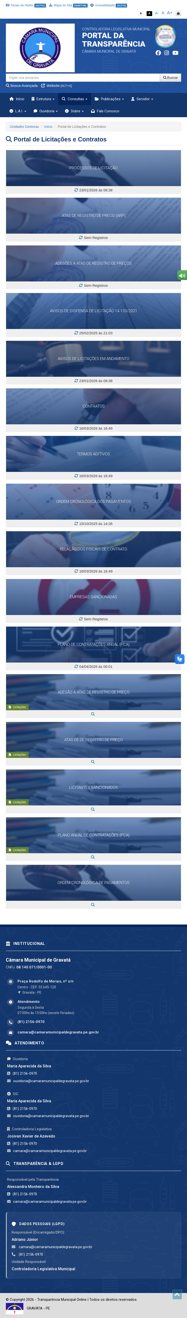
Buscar (170, 78)
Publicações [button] (109, 99)
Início (16, 99)
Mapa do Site (68, 5)
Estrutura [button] (43, 99)
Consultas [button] (74, 99)
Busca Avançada (22, 85)
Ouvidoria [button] (46, 111)
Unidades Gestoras (24, 127)
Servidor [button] (142, 99)
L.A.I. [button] (17, 111)
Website (56, 85)
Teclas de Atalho (26, 5)
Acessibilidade (108, 5)
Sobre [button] (74, 111)
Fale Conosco (105, 111)
